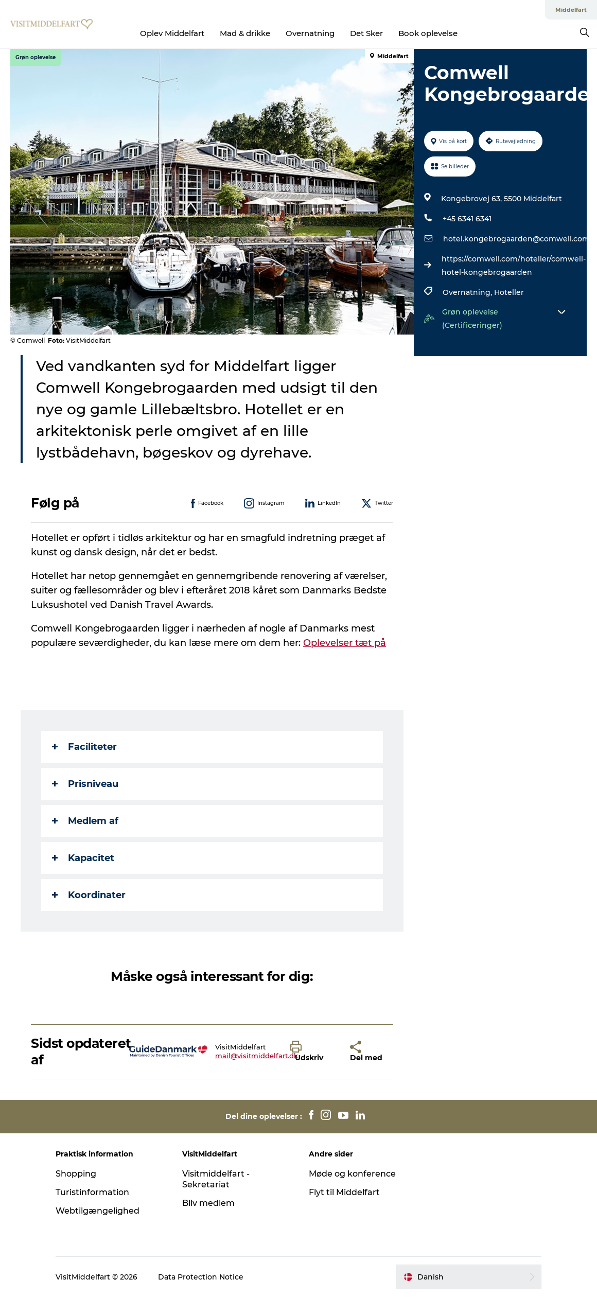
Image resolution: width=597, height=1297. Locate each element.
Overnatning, (468, 292)
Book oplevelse (428, 33)
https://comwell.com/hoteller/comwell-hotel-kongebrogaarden (514, 265)
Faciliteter (84, 746)
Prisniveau (85, 784)
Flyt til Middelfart (344, 1192)
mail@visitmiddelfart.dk (256, 1055)
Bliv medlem (208, 1203)
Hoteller (509, 292)
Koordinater (89, 895)
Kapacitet (83, 858)
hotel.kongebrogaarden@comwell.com (516, 238)
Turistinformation (92, 1192)
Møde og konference (352, 1174)
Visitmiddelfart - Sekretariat (216, 1179)
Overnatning (310, 33)
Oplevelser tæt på (344, 642)
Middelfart (571, 9)
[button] (312, 1051)
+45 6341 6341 (467, 218)
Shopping (76, 1174)
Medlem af (85, 821)
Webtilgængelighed (97, 1211)
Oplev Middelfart (172, 33)
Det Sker (366, 33)
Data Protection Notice (200, 1277)
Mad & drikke (245, 33)
